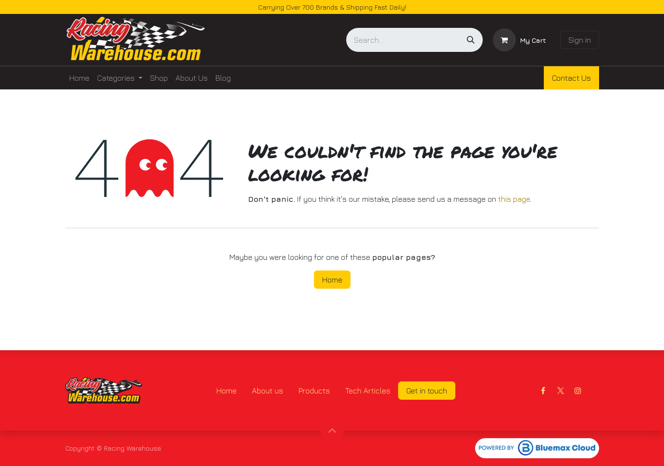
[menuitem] (79, 77)
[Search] (471, 40)
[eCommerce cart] (519, 40)
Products (314, 390)
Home (332, 279)
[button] (332, 430)
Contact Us (571, 78)
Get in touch (426, 390)
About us (267, 390)
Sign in (579, 40)
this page (514, 199)
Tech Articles (367, 390)
